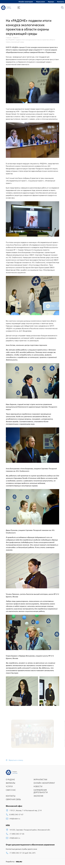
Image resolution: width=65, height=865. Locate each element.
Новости (15, 38)
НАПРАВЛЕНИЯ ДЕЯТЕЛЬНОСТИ (41, 791)
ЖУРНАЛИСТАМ (40, 779)
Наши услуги (40, 2)
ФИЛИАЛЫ (10, 783)
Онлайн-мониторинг (26, 2)
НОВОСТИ (38, 786)
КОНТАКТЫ (10, 796)
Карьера (51, 2)
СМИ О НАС (11, 790)
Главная (8, 38)
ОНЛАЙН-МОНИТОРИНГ (44, 783)
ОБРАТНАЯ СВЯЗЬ (13, 799)
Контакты (60, 2)
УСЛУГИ (9, 786)
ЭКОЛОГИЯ (38, 796)
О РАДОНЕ (10, 779)
